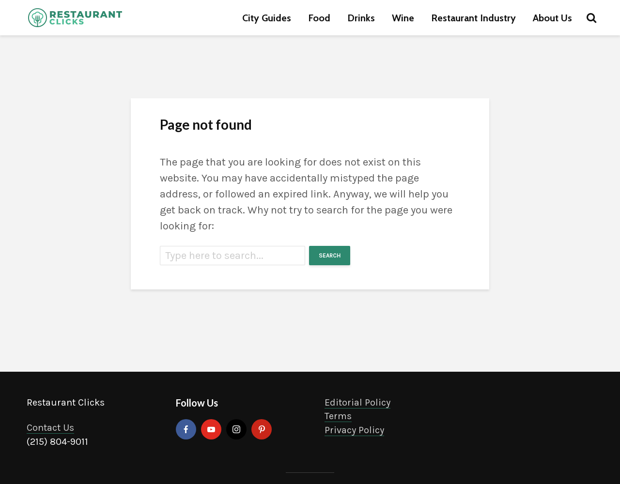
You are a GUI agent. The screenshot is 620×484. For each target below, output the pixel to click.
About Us (552, 18)
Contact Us (50, 427)
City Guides (266, 18)
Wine (403, 18)
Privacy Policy (354, 430)
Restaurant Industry (473, 18)
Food (319, 18)
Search (330, 255)
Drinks (361, 18)
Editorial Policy (357, 402)
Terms (338, 416)
